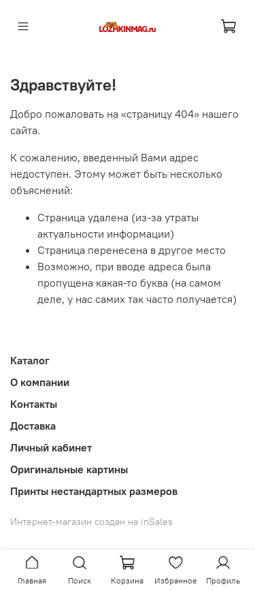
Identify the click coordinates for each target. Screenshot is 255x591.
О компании (39, 382)
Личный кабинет (51, 447)
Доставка (33, 425)
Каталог (30, 360)
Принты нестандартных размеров (93, 491)
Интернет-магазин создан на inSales (91, 521)
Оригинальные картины (69, 469)
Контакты (33, 404)
